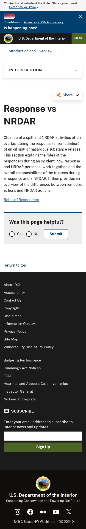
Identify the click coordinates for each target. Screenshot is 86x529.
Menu (78, 38)
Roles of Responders (21, 200)
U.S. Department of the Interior (42, 38)
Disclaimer (12, 316)
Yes (19, 234)
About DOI (12, 285)
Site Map (11, 339)
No (35, 234)
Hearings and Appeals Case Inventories (36, 384)
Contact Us (13, 300)
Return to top (15, 265)
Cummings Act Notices (22, 368)
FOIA (8, 376)
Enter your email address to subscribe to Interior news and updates (38, 424)
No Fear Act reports (20, 399)
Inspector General (18, 391)
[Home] (8, 38)
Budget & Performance (22, 360)
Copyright (11, 308)
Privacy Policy (15, 331)
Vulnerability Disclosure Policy (29, 347)
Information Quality (19, 324)
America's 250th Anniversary (44, 22)
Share (68, 95)
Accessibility (14, 292)
